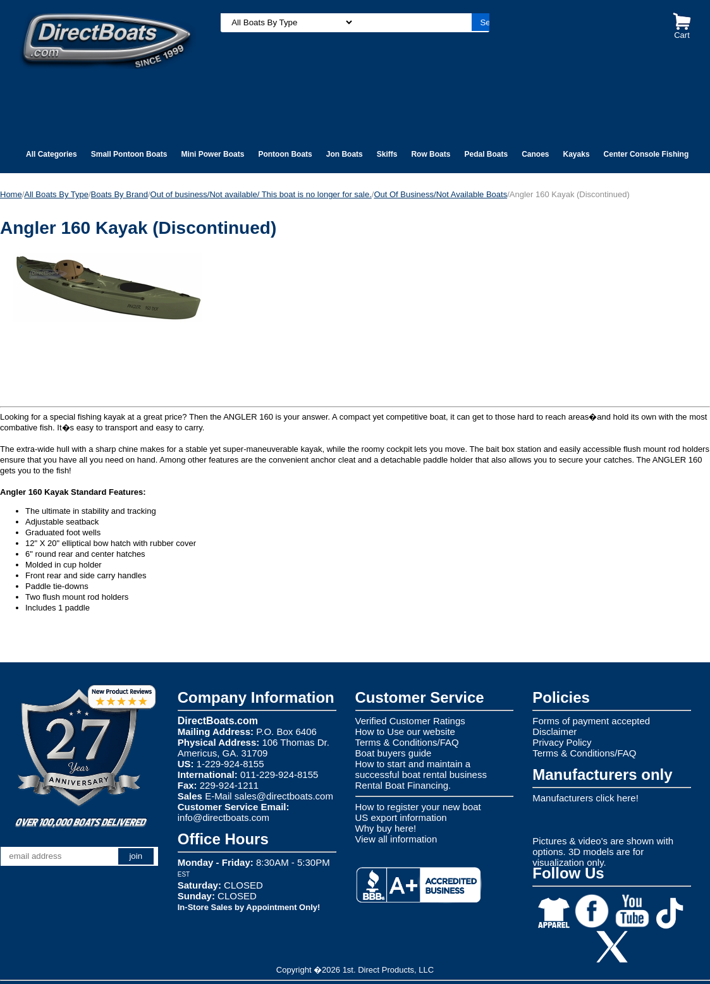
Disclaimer (554, 731)
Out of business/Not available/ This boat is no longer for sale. (261, 194)
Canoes (535, 154)
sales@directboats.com (284, 796)
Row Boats (430, 154)
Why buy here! (386, 828)
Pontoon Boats (285, 154)
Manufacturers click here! (585, 798)
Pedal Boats (486, 154)
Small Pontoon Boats (129, 154)
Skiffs (387, 154)
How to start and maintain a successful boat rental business (421, 769)
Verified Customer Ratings (410, 720)
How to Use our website (405, 731)
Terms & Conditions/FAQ (407, 742)
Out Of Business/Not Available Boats (440, 194)
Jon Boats (344, 154)
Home (11, 194)
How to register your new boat (418, 806)
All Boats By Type (56, 194)
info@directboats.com (223, 817)
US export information (401, 817)
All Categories (51, 154)
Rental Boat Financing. (403, 785)
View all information (396, 839)
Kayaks (576, 154)
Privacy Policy (561, 742)
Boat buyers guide (393, 753)
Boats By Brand (119, 194)
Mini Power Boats (212, 154)
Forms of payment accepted (591, 720)
